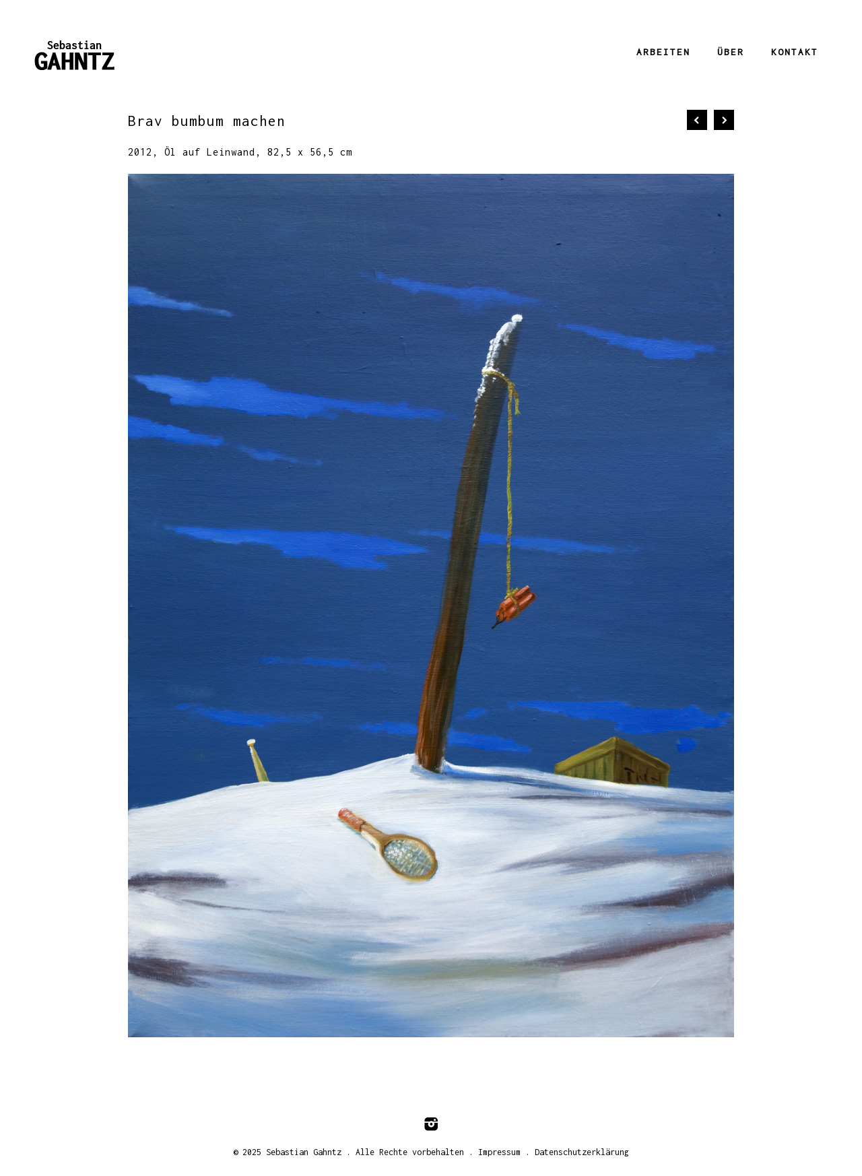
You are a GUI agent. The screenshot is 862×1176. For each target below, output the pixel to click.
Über (730, 51)
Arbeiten (663, 51)
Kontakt (794, 51)
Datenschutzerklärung (582, 1152)
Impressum (499, 1152)
